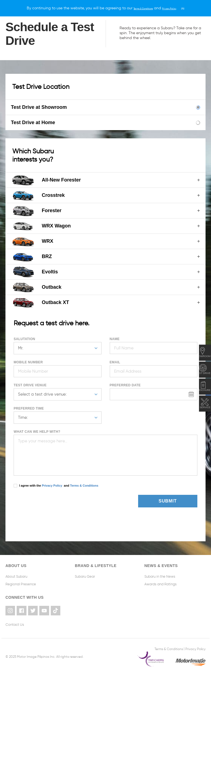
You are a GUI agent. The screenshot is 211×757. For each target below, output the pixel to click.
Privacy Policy (52, 485)
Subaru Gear (85, 576)
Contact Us (14, 624)
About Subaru (16, 576)
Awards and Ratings (160, 584)
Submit (177, 501)
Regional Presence (20, 584)
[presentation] (46, 503)
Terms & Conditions (83, 485)
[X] (194, 8)
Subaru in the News (159, 576)
